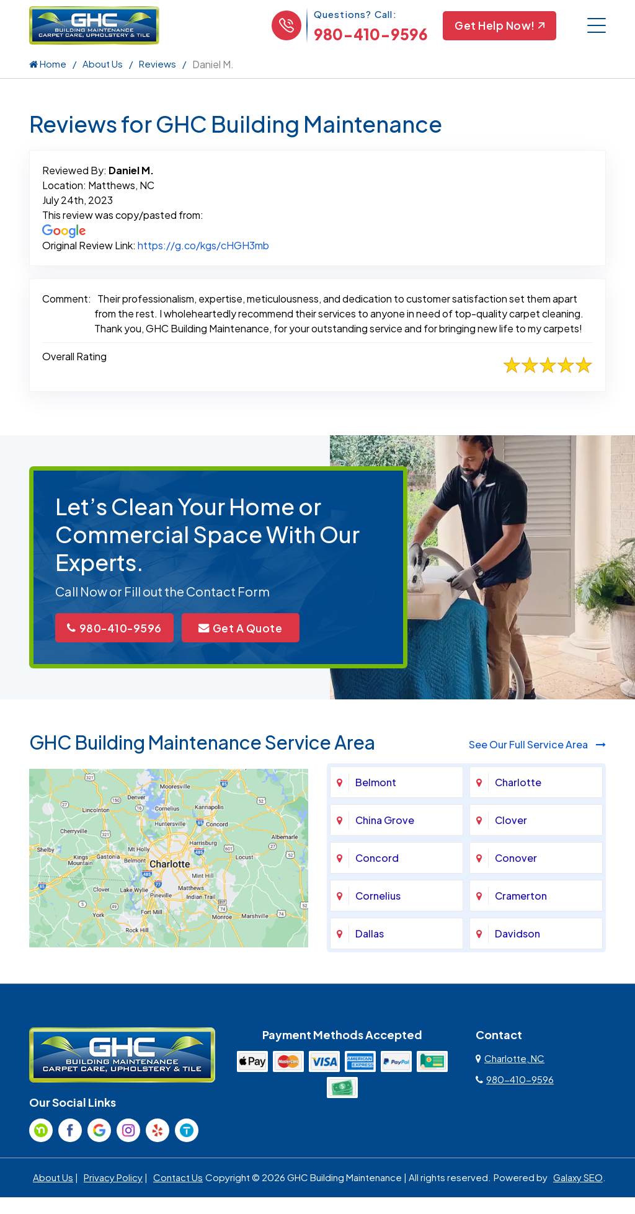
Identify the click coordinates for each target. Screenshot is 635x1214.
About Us (102, 63)
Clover (511, 821)
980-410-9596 (369, 34)
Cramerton (521, 896)
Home (47, 63)
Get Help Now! (498, 26)
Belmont (375, 783)
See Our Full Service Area (537, 745)
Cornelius (378, 896)
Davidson (517, 934)
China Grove (384, 821)
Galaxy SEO (578, 1178)
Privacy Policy (113, 1178)
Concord (377, 859)
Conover (516, 859)
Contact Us (178, 1178)
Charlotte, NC (510, 1059)
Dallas (369, 934)
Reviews (157, 63)
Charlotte (518, 783)
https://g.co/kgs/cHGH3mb (203, 245)
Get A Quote (249, 628)
